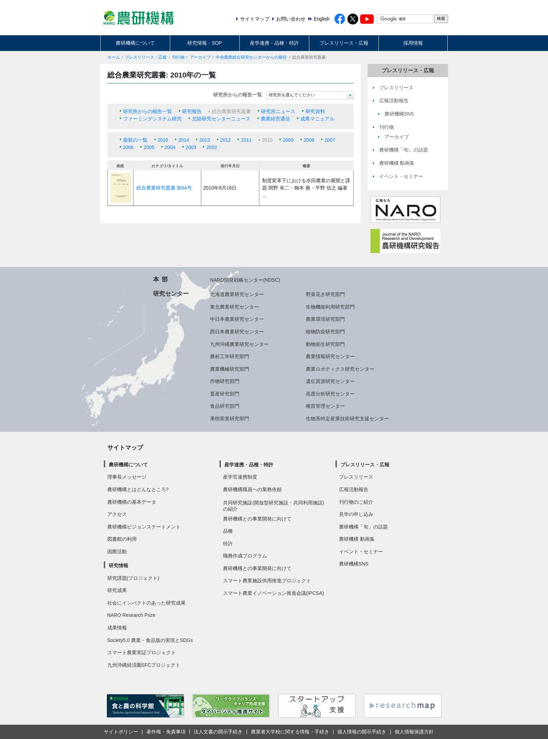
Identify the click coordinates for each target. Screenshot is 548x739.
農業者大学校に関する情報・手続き (290, 731)
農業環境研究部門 (325, 319)
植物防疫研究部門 (325, 331)
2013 (204, 140)
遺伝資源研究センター (330, 381)
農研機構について (135, 43)
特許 (228, 543)
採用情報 (413, 43)
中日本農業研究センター (237, 319)
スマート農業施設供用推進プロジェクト (267, 580)
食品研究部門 (224, 406)
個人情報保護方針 (414, 731)
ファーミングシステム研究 (152, 118)
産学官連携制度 (240, 477)
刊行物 (178, 57)
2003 (191, 147)
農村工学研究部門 (229, 356)
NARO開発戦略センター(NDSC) (245, 280)
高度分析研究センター (330, 394)
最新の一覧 (135, 140)
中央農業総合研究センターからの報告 (251, 57)
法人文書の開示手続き (218, 731)
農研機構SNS (353, 564)
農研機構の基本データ (131, 502)
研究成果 (117, 590)
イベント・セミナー (361, 551)
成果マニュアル (317, 118)
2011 (246, 140)
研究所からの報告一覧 (147, 111)
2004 (170, 147)
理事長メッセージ (126, 477)
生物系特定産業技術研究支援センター (347, 418)
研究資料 (315, 111)
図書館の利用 (122, 539)
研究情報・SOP (204, 43)
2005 (149, 147)
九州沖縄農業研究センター (239, 344)
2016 (163, 140)
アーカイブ (200, 57)
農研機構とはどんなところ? (138, 489)
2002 (211, 147)
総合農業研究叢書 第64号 (164, 188)
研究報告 (192, 111)
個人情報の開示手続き (361, 731)
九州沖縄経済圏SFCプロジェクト (144, 665)
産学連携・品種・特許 (274, 43)
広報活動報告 (353, 489)
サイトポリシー (121, 731)
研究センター (171, 293)
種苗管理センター (325, 406)
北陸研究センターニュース (221, 118)
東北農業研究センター (234, 307)
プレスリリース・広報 (343, 43)
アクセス (117, 514)
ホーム (113, 57)
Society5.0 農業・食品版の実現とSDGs (150, 640)
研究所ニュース (278, 111)
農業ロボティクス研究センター (340, 369)
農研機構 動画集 (357, 539)
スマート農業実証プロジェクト (141, 652)
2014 (183, 140)
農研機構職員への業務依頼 (252, 489)
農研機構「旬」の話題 (363, 527)
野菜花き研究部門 (325, 294)
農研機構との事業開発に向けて (257, 519)
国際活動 (117, 551)
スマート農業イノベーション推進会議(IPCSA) (273, 593)
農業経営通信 (275, 118)
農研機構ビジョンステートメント (144, 527)
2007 (329, 140)
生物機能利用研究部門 (330, 307)
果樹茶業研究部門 (229, 418)
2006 (128, 147)
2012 (225, 140)
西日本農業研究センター (237, 331)
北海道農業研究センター (237, 294)
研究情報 (118, 565)
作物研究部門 (224, 381)
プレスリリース (356, 477)
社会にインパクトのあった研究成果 (146, 603)
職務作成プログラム (245, 556)
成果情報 (117, 627)
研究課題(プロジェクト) (133, 578)
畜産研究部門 (224, 394)
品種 (228, 531)
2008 (309, 140)
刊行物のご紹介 (356, 502)
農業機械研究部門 (229, 369)
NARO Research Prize (131, 615)
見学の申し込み (356, 514)
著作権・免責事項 (166, 731)
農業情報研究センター (330, 356)
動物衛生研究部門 (325, 344)
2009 (288, 140)
